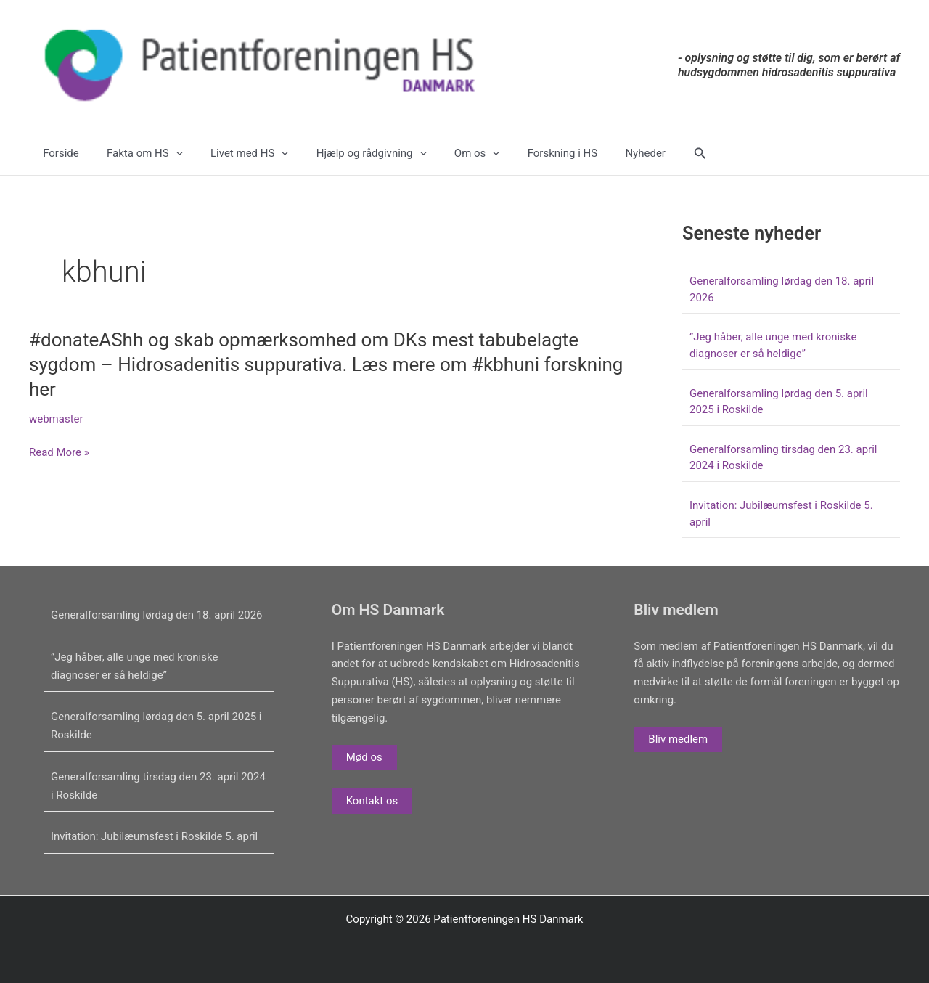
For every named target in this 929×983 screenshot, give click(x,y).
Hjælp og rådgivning (350, 153)
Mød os (364, 757)
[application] (166, 153)
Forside (58, 153)
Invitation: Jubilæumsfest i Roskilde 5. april (154, 836)
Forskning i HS (529, 153)
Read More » (59, 453)
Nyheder (606, 153)
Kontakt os (372, 800)
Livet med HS (234, 153)
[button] (658, 153)
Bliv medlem (678, 739)
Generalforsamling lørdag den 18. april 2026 (157, 614)
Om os (449, 153)
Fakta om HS (136, 153)
